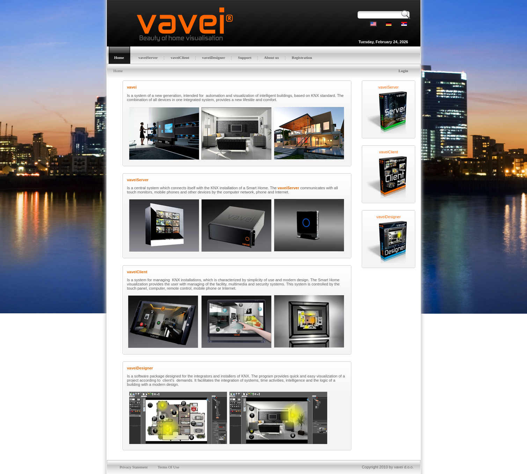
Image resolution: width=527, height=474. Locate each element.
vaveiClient (388, 149)
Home (118, 71)
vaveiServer (388, 84)
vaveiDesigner (388, 214)
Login (403, 71)
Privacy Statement (133, 461)
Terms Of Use (169, 461)
